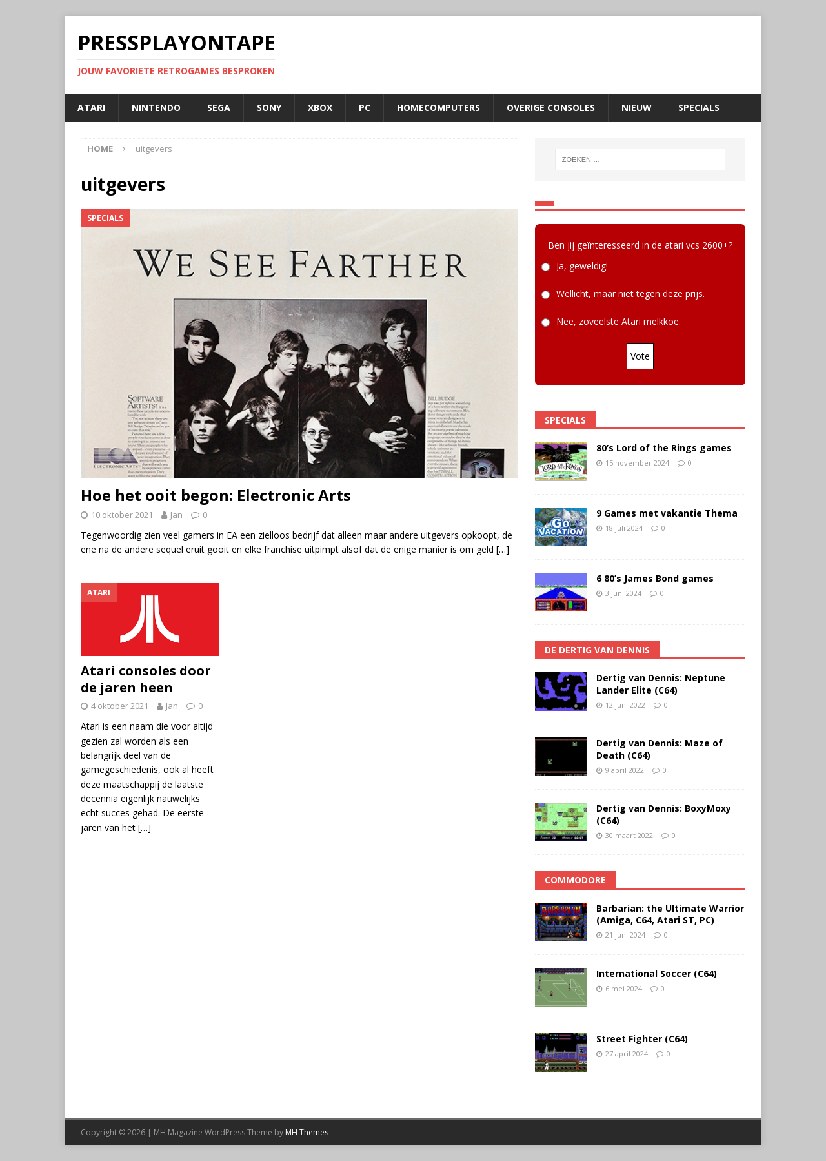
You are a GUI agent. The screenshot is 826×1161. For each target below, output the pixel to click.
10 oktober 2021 (122, 514)
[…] (502, 549)
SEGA (218, 107)
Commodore (575, 880)
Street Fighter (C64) (642, 1039)
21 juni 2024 (625, 935)
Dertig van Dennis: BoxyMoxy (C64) (663, 814)
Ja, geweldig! (582, 266)
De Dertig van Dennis (597, 650)
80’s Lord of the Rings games (664, 448)
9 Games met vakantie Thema (667, 513)
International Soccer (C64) (656, 973)
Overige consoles (551, 107)
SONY (269, 107)
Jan (176, 514)
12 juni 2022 (625, 705)
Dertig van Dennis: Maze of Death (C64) (659, 749)
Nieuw (636, 107)
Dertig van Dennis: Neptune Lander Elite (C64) (660, 683)
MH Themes (306, 1132)
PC (364, 107)
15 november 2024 (637, 462)
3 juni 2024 (623, 593)
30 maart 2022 (629, 835)
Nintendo (156, 107)
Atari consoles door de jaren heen (146, 679)
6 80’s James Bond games (655, 578)
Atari (91, 107)
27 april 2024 (626, 1053)
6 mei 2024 (623, 988)
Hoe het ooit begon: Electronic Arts (216, 495)
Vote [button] (640, 356)
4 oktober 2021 (119, 706)
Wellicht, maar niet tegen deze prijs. (630, 293)
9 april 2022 (624, 770)
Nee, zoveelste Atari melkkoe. (618, 321)
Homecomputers (438, 107)
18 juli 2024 (624, 528)
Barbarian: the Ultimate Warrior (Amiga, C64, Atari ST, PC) (670, 914)
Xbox (320, 107)
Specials (699, 107)
